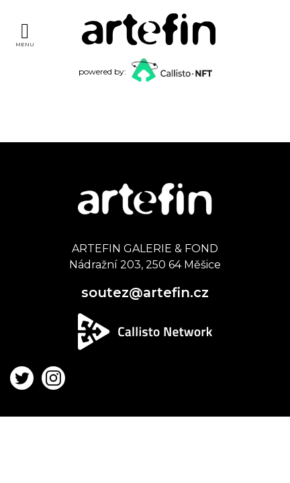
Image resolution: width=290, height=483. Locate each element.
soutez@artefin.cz (145, 292)
